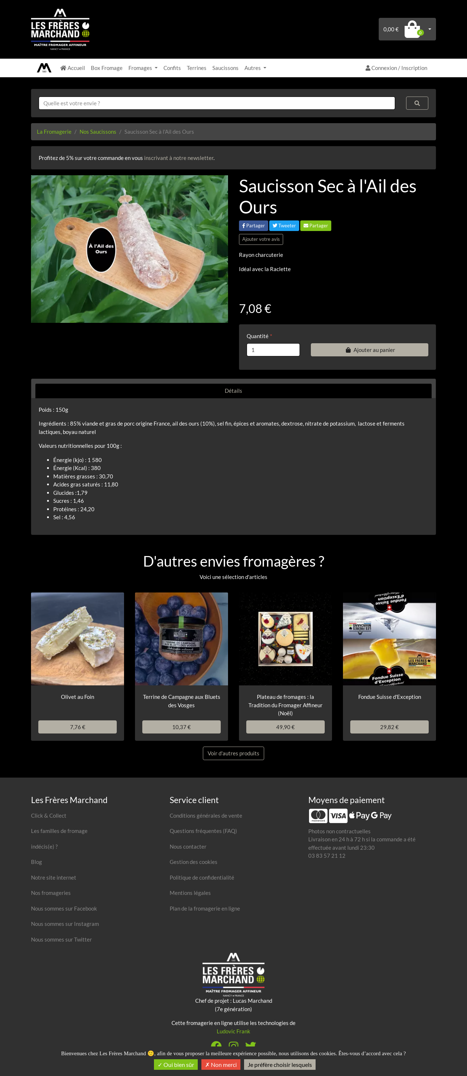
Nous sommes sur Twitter (61, 939)
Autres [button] (253, 67)
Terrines (197, 67)
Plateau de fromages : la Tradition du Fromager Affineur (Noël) (285, 704)
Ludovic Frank (233, 1031)
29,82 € (389, 727)
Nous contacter (188, 846)
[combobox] (217, 103)
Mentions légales (190, 892)
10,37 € (181, 727)
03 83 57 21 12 (327, 855)
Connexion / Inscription (396, 67)
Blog (36, 861)
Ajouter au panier (369, 350)
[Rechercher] (417, 103)
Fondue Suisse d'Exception (389, 696)
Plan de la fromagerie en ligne (205, 908)
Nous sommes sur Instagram (65, 923)
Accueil (72, 67)
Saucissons (225, 67)
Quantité (258, 336)
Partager (253, 225)
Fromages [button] (140, 67)
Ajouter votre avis (261, 239)
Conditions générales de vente (206, 815)
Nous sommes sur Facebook (64, 908)
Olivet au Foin (77, 696)
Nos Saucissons (98, 131)
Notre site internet (53, 877)
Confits (172, 67)
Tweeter (284, 225)
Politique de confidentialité (202, 877)
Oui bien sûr (176, 1064)
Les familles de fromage (59, 830)
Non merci (221, 1064)
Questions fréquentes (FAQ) (203, 830)
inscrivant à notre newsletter (178, 157)
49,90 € (285, 727)
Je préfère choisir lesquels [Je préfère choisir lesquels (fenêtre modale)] (280, 1064)
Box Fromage (107, 67)
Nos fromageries (51, 892)
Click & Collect (48, 815)
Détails (233, 390)
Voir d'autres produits (233, 753)
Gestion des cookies (193, 861)
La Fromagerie (54, 131)
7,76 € (77, 727)
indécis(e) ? (44, 846)
